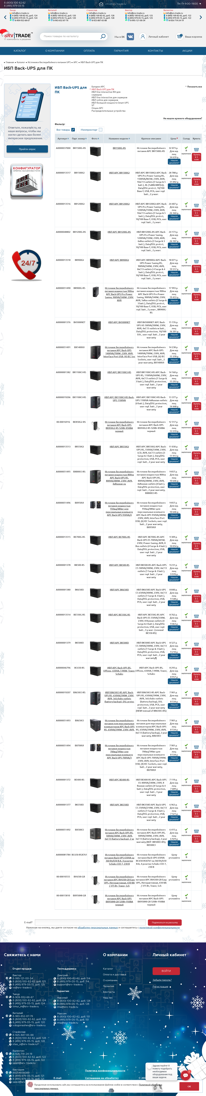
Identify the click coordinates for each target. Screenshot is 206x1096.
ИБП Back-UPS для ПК (103, 89)
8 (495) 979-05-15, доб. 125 (140, 17)
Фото (94, 138)
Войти (166, 971)
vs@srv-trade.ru (22, 987)
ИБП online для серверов (105, 100)
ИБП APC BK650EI (119, 589)
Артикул (62, 138)
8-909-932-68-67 (22, 20)
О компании (54, 51)
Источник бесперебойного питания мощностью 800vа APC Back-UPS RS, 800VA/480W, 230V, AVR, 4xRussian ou (119, 477)
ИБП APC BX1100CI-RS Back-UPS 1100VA (119, 399)
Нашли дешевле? (174, 161)
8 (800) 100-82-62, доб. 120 (63, 15)
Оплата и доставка (114, 974)
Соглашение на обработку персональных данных (102, 1079)
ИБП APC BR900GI (119, 259)
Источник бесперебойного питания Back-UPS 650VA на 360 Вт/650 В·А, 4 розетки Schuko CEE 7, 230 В (119, 859)
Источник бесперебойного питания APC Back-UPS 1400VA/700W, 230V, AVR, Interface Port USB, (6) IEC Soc (119, 352)
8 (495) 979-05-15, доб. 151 (73, 1020)
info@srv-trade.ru (20, 13)
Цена (173, 138)
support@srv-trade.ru (70, 984)
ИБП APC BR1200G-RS (119, 231)
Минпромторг (89, 129)
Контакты (155, 51)
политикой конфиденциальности (159, 927)
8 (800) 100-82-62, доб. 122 (178, 15)
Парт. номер (78, 138)
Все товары (63, 129)
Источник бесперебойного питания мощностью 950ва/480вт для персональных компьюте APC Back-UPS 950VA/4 (119, 508)
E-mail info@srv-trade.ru (65, 1079)
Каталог (20, 51)
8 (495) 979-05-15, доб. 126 (73, 1004)
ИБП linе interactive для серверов (109, 97)
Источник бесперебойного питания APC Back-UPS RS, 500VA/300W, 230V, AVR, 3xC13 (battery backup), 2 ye (119, 834)
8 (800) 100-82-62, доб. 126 (73, 1001)
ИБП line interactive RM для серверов (106, 93)
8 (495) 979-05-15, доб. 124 (24, 17)
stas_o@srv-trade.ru (25, 1044)
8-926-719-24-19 (176, 20)
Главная (10, 62)
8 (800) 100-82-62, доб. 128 (101, 15)
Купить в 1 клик (197, 157)
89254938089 (21, 1073)
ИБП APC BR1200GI (119, 203)
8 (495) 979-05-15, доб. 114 (73, 981)
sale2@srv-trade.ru (24, 1082)
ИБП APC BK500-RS (119, 564)
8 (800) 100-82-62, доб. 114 (73, 978)
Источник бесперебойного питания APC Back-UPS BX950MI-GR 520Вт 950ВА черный (119, 900)
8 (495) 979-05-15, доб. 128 (101, 17)
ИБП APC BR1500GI (119, 172)
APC (75, 62)
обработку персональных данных (98, 927)
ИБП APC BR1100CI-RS (119, 372)
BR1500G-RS (119, 148)
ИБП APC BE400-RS (119, 779)
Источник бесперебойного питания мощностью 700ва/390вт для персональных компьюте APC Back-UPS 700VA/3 (119, 751)
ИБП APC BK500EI (119, 642)
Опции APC (97, 108)
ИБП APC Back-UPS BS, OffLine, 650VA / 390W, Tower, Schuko (119, 670)
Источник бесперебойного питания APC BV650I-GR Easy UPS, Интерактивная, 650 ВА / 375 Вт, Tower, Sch (119, 881)
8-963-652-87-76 (60, 20)
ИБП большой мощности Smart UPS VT (110, 104)
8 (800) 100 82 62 (14, 3)
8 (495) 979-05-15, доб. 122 (178, 17)
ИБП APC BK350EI (119, 804)
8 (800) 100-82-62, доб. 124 (24, 15)
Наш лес (108, 998)
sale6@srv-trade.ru (24, 1063)
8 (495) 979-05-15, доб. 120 (63, 17)
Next (201, 17)
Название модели (118, 138)
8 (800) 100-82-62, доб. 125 (140, 15)
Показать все (194, 86)
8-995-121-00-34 (137, 20)
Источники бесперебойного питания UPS (49, 62)
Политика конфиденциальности (105, 1071)
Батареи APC (98, 86)
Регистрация (160, 987)
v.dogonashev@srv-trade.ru (29, 1025)
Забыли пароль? (162, 980)
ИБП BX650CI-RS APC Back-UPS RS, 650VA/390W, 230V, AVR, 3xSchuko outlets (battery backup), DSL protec (119, 697)
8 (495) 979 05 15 (14, 6)
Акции (187, 51)
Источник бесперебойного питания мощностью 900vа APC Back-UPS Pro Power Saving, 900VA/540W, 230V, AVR (119, 294)
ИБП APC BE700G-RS (119, 536)
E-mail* (28, 922)
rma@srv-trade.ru (67, 1007)
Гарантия (121, 51)
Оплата (89, 51)
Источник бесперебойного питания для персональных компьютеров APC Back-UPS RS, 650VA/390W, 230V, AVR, (119, 725)
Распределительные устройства (108, 110)
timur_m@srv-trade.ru (26, 1006)
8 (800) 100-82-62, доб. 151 (73, 1017)
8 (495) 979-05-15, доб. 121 (28, 1076)
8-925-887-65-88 (99, 20)
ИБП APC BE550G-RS (119, 614)
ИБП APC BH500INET (119, 322)
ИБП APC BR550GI (119, 446)
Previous (5, 17)
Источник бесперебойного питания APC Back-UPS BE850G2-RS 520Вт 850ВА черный (119, 426)
